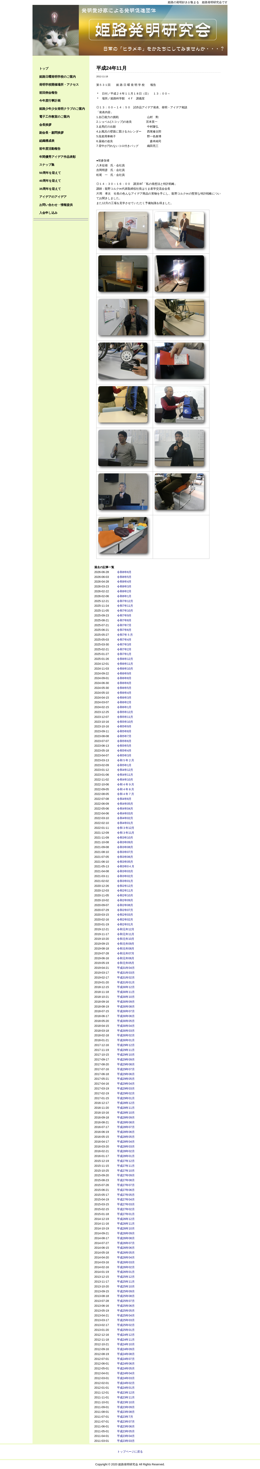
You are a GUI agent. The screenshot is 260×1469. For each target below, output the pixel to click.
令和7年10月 (125, 610)
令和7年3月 (124, 644)
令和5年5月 (124, 745)
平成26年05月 (126, 1252)
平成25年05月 (126, 1310)
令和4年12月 (125, 769)
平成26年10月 (126, 1228)
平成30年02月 (126, 1035)
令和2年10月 (125, 895)
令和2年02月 (125, 919)
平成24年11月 (126, 1339)
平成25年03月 (126, 1320)
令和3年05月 (125, 861)
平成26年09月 (126, 1233)
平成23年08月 (126, 1411)
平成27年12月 (126, 1161)
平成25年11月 (126, 1281)
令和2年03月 (125, 914)
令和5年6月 (124, 741)
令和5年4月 (124, 750)
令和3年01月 (125, 881)
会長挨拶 (45, 124)
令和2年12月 (125, 885)
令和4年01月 (125, 823)
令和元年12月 (125, 929)
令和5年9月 (124, 726)
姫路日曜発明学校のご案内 (57, 76)
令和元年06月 (125, 958)
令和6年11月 (125, 663)
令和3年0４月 (125, 866)
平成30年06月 (126, 1016)
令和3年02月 (125, 876)
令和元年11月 (125, 934)
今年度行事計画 (50, 100)
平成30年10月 (126, 996)
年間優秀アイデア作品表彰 (57, 156)
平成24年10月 (126, 1344)
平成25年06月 (126, 1305)
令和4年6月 (124, 798)
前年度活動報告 (50, 148)
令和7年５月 (125, 634)
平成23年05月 (126, 1431)
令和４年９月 (125, 784)
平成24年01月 (126, 1387)
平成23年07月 (126, 1421)
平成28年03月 (126, 1146)
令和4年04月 (125, 808)
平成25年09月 (126, 1291)
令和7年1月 (124, 654)
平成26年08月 (126, 1238)
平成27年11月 (126, 1165)
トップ (43, 68)
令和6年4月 (124, 692)
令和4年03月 (125, 813)
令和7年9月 (124, 615)
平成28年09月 (126, 1117)
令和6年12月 (125, 658)
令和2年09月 (125, 900)
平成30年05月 (126, 1021)
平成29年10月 (126, 1054)
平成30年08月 (126, 1006)
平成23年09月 (126, 1407)
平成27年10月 (126, 1170)
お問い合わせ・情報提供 (56, 204)
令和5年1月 (124, 765)
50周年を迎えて (50, 172)
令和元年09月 (125, 943)
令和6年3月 (124, 697)
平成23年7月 (125, 1416)
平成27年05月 (126, 1194)
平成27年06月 (126, 1190)
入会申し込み (48, 212)
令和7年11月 (125, 605)
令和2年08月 (125, 905)
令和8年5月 (124, 577)
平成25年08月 (126, 1296)
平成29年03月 (126, 1088)
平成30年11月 (126, 992)
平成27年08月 (126, 1180)
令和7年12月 (125, 601)
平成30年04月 (126, 1025)
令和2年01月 (125, 924)
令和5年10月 (125, 721)
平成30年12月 (126, 987)
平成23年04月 (126, 1436)
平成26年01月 (126, 1271)
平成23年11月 (126, 1397)
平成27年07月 (126, 1185)
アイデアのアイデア (53, 196)
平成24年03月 (126, 1378)
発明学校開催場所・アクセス (59, 84)
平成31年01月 (126, 982)
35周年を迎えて (50, 188)
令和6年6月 (124, 683)
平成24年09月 (126, 1349)
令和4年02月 (125, 818)
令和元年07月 (125, 953)
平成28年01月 (126, 1156)
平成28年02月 (126, 1151)
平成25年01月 (126, 1329)
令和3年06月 (125, 856)
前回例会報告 (48, 92)
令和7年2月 (124, 649)
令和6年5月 (124, 687)
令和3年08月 (125, 847)
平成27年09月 (126, 1175)
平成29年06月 (126, 1074)
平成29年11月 (126, 1050)
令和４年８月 (125, 789)
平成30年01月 (126, 1040)
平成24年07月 (126, 1358)
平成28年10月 (126, 1112)
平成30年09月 (126, 1001)
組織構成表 (46, 140)
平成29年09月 (126, 1059)
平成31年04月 (126, 967)
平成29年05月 (126, 1078)
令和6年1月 (124, 707)
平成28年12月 (126, 1102)
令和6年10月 (125, 668)
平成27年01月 (126, 1214)
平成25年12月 (126, 1276)
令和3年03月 (125, 871)
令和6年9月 (124, 673)
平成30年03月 (126, 1030)
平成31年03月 (126, 972)
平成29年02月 (126, 1093)
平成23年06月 (126, 1426)
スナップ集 (46, 164)
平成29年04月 (126, 1083)
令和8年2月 (124, 591)
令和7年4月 (124, 639)
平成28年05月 (126, 1136)
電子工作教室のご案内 (54, 116)
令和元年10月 (125, 938)
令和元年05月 (125, 963)
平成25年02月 (126, 1325)
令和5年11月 (125, 716)
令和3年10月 (125, 837)
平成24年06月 (126, 1363)
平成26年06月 (126, 1247)
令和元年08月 (125, 948)
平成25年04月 (126, 1315)
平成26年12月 (126, 1219)
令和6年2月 (124, 702)
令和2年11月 (125, 890)
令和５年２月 (125, 760)
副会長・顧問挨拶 (51, 132)
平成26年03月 (126, 1262)
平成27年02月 (126, 1209)
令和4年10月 (125, 779)
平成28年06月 (126, 1131)
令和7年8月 (124, 620)
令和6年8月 (124, 678)
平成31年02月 (126, 977)
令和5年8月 (124, 731)
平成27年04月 (126, 1199)
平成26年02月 (126, 1267)
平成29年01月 (126, 1098)
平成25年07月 (126, 1300)
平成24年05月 (126, 1368)
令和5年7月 (124, 736)
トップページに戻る (130, 1451)
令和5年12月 (125, 712)
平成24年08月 (126, 1354)
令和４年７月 (125, 794)
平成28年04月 (126, 1141)
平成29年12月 (126, 1045)
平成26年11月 (126, 1223)
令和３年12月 (125, 827)
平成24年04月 (126, 1373)
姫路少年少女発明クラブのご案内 (62, 108)
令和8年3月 (124, 586)
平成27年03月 (126, 1204)
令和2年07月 (125, 910)
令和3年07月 (125, 852)
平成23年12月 (126, 1392)
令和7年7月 (124, 625)
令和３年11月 (125, 832)
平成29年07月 (126, 1069)
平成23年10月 (126, 1402)
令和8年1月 (124, 596)
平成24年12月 (126, 1334)
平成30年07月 (126, 1011)
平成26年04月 (126, 1257)
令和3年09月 (125, 842)
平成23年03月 (126, 1440)
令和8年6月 (124, 572)
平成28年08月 (126, 1122)
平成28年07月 (126, 1127)
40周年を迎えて (50, 180)
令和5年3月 (124, 755)
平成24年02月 (126, 1383)
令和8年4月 (124, 581)
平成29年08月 (126, 1064)
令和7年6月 (124, 629)
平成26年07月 (126, 1243)
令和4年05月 (125, 803)
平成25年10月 (126, 1286)
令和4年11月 (125, 774)
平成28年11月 (126, 1107)
